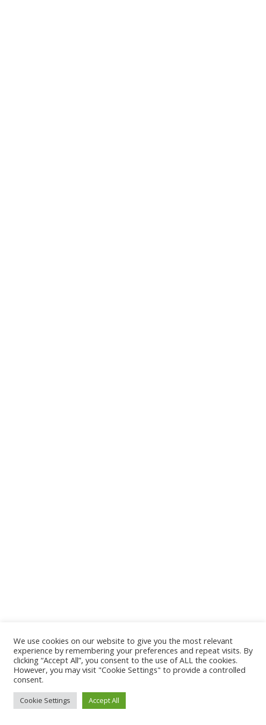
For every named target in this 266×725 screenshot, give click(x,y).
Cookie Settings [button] (45, 700)
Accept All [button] (104, 700)
